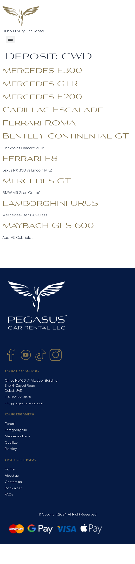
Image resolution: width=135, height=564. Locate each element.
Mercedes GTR (40, 84)
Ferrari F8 (30, 159)
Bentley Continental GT (65, 136)
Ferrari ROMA (39, 123)
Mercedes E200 (42, 97)
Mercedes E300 (42, 71)
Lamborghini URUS (50, 203)
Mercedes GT (36, 181)
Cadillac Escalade (52, 110)
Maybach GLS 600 (48, 226)
